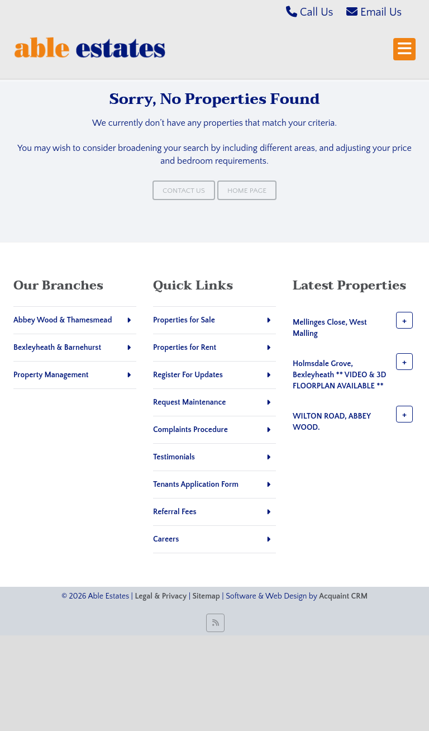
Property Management (51, 375)
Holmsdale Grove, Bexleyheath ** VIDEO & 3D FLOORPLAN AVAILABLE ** (339, 375)
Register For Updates (188, 375)
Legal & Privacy (161, 596)
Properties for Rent (184, 347)
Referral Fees (175, 511)
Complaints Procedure (190, 429)
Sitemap (206, 596)
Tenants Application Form (196, 484)
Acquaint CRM (343, 596)
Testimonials (174, 457)
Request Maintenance (189, 402)
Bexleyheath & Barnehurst (57, 347)
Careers (166, 539)
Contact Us (184, 190)
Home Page (246, 190)
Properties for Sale (184, 320)
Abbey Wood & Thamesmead (62, 320)
